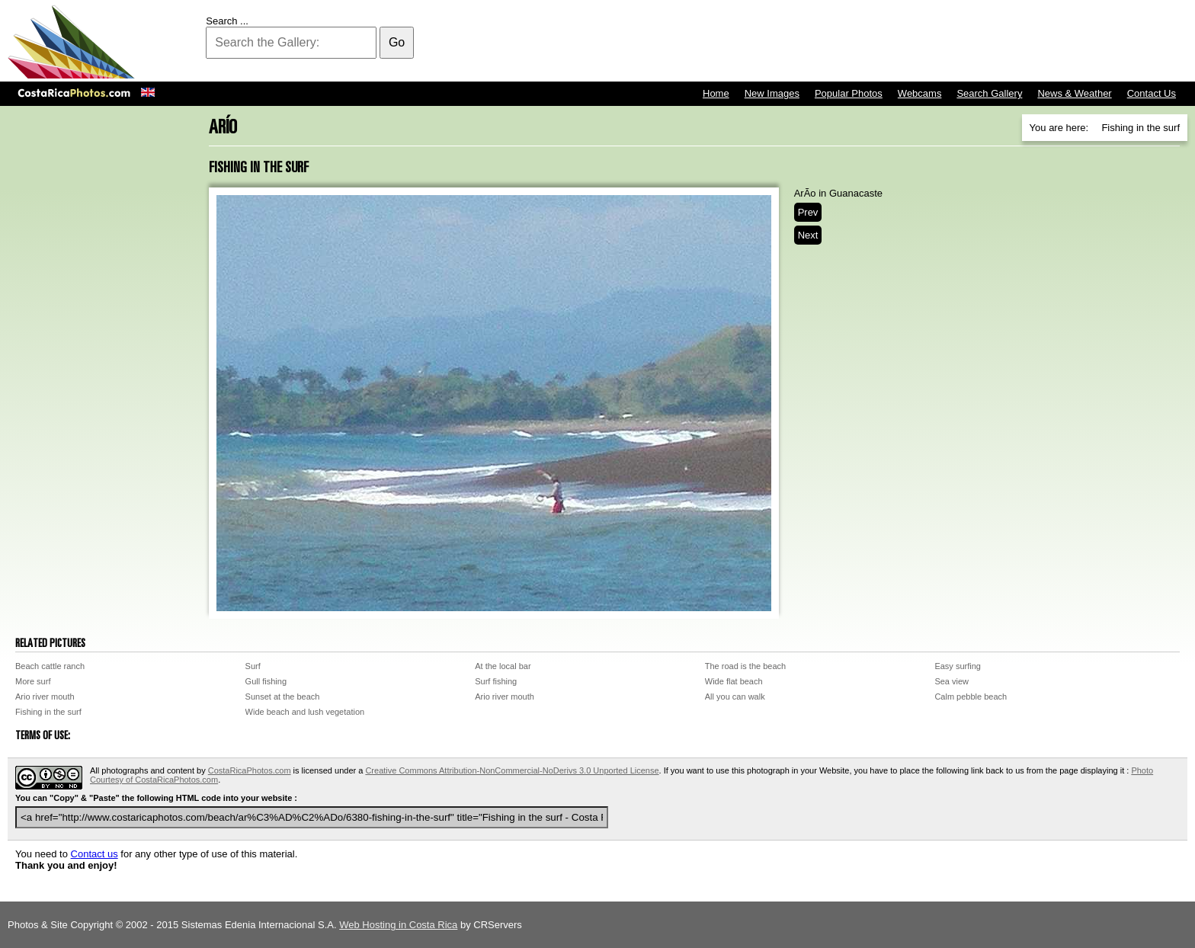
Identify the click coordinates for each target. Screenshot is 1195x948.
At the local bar (502, 666)
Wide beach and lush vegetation (305, 711)
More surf (32, 681)
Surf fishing (496, 681)
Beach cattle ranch (50, 666)
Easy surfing (957, 666)
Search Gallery (989, 93)
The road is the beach (745, 666)
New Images (772, 93)
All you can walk (735, 696)
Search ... (227, 21)
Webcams (920, 93)
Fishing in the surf (48, 711)
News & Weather (1074, 93)
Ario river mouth (45, 696)
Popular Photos (849, 93)
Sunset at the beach (282, 696)
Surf (253, 666)
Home (716, 93)
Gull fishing (266, 681)
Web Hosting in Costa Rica (398, 924)
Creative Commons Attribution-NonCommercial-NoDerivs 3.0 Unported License (511, 770)
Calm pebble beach (970, 696)
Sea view (951, 681)
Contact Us (1151, 93)
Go (397, 42)
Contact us (94, 854)
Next (808, 235)
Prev (808, 212)
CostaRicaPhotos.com (249, 770)
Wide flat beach (734, 681)
